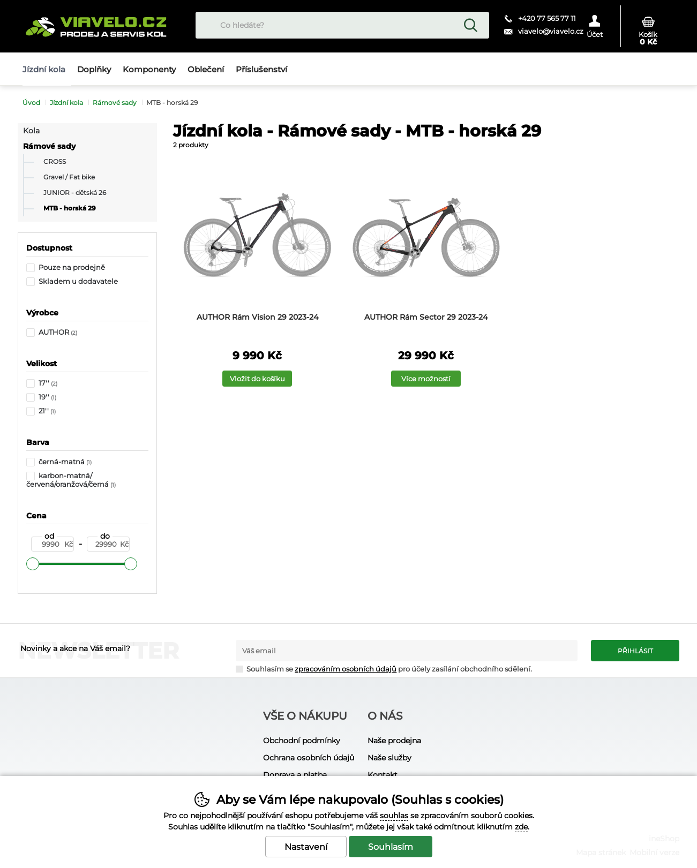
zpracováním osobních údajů (345, 669)
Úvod (31, 103)
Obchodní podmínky (301, 740)
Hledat (470, 25)
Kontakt (383, 775)
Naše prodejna (394, 740)
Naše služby (389, 758)
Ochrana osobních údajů (308, 758)
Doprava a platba (295, 775)
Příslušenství (261, 69)
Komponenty (149, 69)
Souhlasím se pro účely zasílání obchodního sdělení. (384, 668)
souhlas (394, 815)
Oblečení (206, 69)
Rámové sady (49, 146)
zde (521, 827)
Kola (31, 130)
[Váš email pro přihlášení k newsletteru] (407, 650)
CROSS (54, 161)
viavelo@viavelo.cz (550, 31)
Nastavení (305, 847)
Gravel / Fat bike (69, 177)
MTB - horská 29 (69, 208)
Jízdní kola (66, 103)
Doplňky (94, 69)
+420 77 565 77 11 (547, 18)
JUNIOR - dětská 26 (74, 193)
